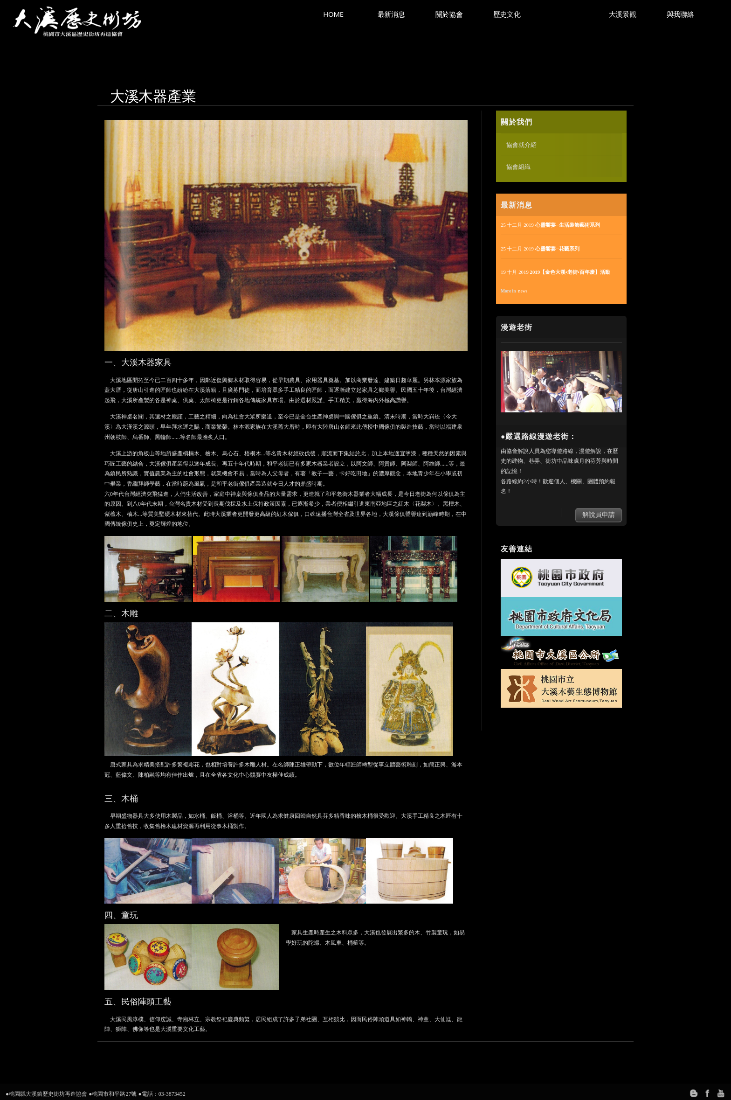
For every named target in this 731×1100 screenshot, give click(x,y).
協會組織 (518, 166)
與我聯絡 (680, 14)
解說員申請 (598, 514)
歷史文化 (507, 14)
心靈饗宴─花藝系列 (557, 248)
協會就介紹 (521, 144)
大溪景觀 (622, 14)
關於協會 (449, 14)
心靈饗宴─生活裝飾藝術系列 (567, 225)
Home (333, 14)
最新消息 (391, 14)
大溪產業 (565, 14)
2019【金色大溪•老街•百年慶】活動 (570, 272)
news (523, 290)
